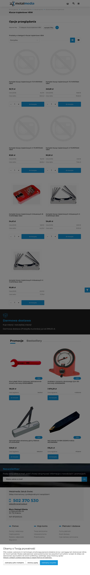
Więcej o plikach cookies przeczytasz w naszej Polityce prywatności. (27, 558)
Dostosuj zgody (33, 562)
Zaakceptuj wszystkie (49, 562)
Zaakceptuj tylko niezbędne (14, 562)
